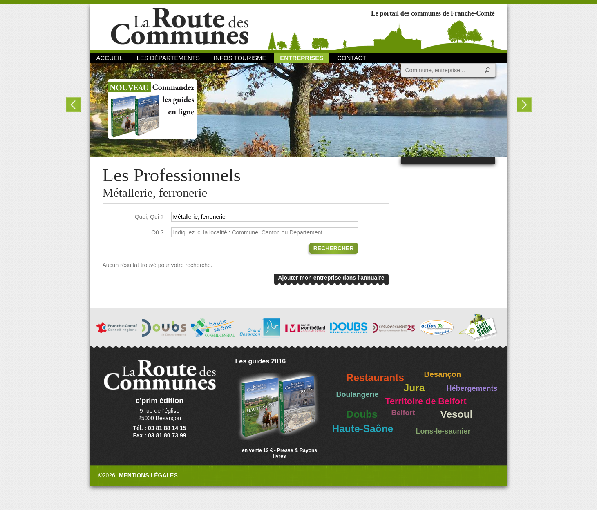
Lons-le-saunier (443, 431)
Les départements (167, 57)
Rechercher (333, 248)
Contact (351, 57)
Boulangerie (357, 394)
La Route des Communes (180, 26)
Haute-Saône (363, 428)
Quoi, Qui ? (149, 217)
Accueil (109, 57)
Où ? (157, 232)
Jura (414, 387)
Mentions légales (148, 475)
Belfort (403, 413)
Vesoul (456, 414)
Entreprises (301, 57)
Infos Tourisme (240, 57)
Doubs (362, 414)
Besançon (442, 374)
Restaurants (376, 377)
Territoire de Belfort (426, 401)
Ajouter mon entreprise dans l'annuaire (331, 277)
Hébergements (472, 388)
